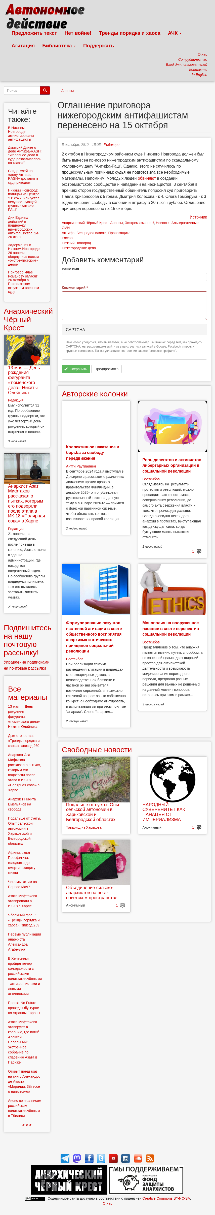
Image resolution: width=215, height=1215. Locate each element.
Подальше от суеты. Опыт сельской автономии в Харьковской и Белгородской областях (93, 812)
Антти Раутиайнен (81, 466)
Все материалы (27, 693)
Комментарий (75, 288)
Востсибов (150, 479)
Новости (162, 223)
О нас (107, 1203)
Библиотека (59, 45)
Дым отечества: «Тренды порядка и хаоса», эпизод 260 (24, 741)
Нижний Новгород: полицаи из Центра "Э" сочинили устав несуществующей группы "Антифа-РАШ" (23, 200)
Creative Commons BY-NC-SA (166, 1198)
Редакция (111, 145)
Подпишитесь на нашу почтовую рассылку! (28, 640)
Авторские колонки (95, 394)
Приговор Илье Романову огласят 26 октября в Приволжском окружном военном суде (23, 282)
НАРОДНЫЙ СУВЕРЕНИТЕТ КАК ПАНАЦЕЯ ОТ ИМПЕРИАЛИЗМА (163, 812)
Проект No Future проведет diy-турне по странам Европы (24, 1008)
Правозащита (119, 233)
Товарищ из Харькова (84, 827)
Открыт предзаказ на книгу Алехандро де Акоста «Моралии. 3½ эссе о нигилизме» (24, 1081)
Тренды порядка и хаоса (129, 33)
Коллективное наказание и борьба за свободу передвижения (92, 452)
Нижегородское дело (79, 248)
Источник (198, 217)
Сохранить (75, 369)
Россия (67, 238)
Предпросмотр (106, 369)
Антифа (68, 233)
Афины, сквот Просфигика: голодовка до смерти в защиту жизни (21, 863)
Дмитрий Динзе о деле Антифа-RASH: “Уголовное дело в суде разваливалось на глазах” (24, 155)
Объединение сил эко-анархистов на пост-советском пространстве (91, 892)
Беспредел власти (91, 233)
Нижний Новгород (76, 243)
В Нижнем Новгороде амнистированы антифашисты (21, 133)
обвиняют (147, 178)
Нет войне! (78, 33)
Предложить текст (34, 33)
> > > (26, 1125)
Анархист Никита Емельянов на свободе (22, 804)
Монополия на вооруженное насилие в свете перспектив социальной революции (170, 628)
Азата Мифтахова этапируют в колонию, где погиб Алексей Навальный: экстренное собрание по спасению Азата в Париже (23, 1042)
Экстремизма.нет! (139, 223)
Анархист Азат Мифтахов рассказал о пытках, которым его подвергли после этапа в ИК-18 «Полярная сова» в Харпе (26, 504)
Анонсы (67, 91)
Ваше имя (70, 269)
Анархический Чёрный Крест (85, 223)
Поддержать (98, 45)
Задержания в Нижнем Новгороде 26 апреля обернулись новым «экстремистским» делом (23, 254)
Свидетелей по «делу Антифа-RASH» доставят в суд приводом (23, 176)
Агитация (23, 45)
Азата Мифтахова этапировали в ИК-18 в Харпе (22, 901)
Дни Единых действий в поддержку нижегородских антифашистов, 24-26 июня (23, 227)
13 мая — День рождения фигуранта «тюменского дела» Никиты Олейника (24, 380)
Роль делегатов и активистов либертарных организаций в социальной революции (171, 465)
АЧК (175, 33)
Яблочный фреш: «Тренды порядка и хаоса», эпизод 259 (24, 920)
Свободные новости (97, 749)
